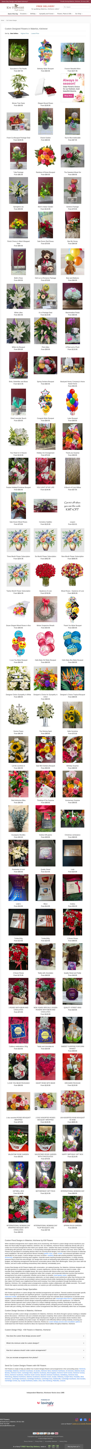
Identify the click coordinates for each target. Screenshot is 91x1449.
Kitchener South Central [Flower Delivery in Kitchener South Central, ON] (32, 1375)
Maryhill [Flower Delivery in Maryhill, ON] (43, 1375)
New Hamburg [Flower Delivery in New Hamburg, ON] (47, 1380)
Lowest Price (35, 33)
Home (2, 20)
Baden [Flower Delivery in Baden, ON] (36, 1380)
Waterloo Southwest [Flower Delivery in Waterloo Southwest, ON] (33, 1377)
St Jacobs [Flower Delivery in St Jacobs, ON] (37, 1371)
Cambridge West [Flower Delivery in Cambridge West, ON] (27, 1373)
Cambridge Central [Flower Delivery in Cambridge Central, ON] (11, 1380)
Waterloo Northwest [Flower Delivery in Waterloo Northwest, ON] (19, 1377)
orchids (60, 1253)
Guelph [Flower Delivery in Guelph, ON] (54, 1377)
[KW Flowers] (15, 7)
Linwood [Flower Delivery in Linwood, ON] (62, 1380)
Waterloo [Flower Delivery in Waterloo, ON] (16, 1371)
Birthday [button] (33, 14)
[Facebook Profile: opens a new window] (81, 1419)
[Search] (76, 7)
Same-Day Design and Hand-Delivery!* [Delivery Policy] (15, 1)
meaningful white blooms (64, 1298)
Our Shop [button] (79, 14)
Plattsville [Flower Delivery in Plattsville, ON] (56, 1380)
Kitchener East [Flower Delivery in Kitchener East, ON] (73, 1375)
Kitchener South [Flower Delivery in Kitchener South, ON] (45, 1377)
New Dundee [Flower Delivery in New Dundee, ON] (81, 1379)
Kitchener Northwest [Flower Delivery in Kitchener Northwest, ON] (58, 1371)
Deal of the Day (13, 14)
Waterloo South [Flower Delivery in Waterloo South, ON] (79, 1371)
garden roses (48, 1253)
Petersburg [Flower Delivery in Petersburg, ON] (8, 1377)
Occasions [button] (24, 14)
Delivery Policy (63, 1441)
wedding (50, 1255)
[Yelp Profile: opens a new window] (89, 1419)
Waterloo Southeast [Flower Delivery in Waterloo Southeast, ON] (40, 1373)
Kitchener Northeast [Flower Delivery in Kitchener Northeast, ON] (52, 1375)
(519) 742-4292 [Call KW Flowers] (4, 1423)
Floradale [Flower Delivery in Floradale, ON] (77, 1377)
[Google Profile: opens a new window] (85, 1419)
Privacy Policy (38, 1441)
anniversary (9, 1257)
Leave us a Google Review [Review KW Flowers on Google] (81, 1424)
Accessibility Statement (51, 1441)
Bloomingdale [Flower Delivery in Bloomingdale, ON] (51, 1373)
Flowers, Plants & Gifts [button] (65, 14)
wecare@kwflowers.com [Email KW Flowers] (7, 1425)
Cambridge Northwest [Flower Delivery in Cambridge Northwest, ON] (19, 1379)
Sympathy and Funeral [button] (47, 14)
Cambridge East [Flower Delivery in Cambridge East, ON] (47, 1379)
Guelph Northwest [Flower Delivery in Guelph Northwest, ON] (27, 1380)
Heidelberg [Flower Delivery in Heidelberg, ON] (63, 1375)
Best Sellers (14, 33)
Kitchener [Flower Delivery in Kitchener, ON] (82, 1369)
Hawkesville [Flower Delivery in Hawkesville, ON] (57, 1379)
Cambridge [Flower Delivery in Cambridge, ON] (8, 1371)
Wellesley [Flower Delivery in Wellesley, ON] (60, 1377)
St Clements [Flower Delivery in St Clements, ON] (70, 1371)
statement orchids (10, 1296)
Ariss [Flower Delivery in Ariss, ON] (40, 1380)
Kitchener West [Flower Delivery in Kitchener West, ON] (46, 1371)
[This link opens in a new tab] (45, 1403)
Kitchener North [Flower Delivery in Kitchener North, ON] (16, 1373)
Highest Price (25, 33)
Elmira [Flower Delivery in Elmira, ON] (7, 1375)
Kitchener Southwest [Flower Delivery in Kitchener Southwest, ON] (16, 1375)
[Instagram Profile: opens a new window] (76, 1419)
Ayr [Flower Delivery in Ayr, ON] (19, 1380)
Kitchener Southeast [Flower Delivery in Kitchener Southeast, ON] (26, 1371)
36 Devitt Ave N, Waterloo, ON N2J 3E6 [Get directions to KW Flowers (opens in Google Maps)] (12, 1421)
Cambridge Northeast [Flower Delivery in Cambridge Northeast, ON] (34, 1379)
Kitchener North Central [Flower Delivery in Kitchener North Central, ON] (64, 1373)
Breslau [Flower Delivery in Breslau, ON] (7, 1373)
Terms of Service (28, 1441)
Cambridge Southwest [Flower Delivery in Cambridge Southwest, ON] (69, 1379)
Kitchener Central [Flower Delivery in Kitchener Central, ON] (78, 1373)
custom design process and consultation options (64, 1322)
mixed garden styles (60, 1275)
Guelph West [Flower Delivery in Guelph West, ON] (68, 1377)
